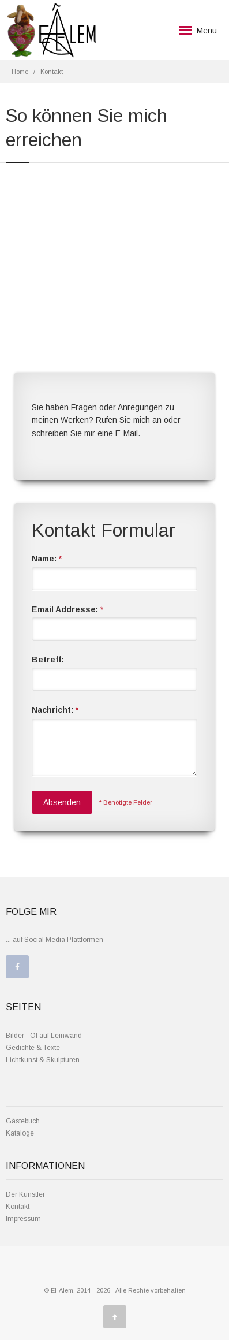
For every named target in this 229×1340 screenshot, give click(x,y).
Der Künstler (25, 1194)
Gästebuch (23, 1121)
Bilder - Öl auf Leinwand (44, 1036)
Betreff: (47, 659)
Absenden (62, 802)
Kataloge (20, 1133)
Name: (47, 558)
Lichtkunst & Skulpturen (43, 1060)
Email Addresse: (67, 609)
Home (20, 71)
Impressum (23, 1219)
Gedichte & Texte (33, 1048)
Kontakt (17, 1207)
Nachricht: (55, 710)
